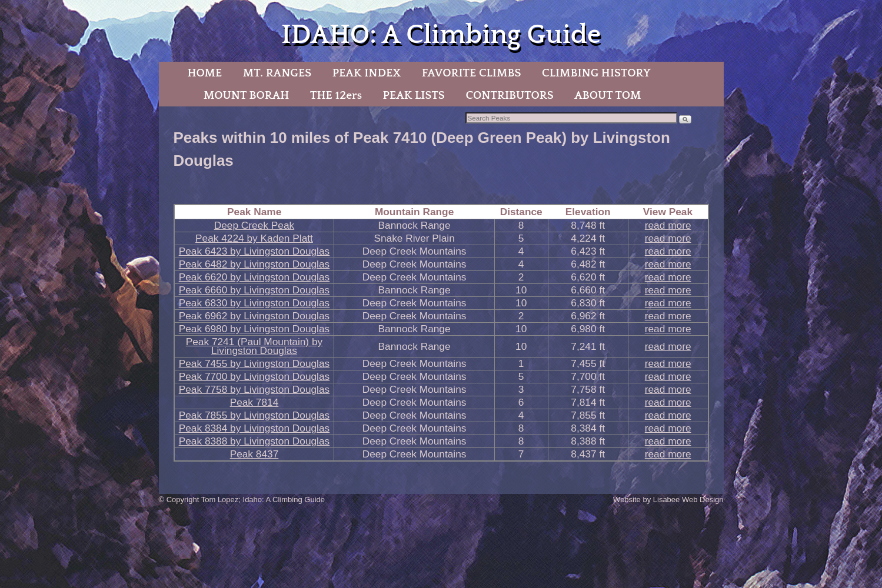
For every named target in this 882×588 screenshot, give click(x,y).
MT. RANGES (277, 72)
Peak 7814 (254, 402)
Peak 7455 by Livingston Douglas (254, 363)
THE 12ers (336, 95)
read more (668, 225)
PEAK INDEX (366, 72)
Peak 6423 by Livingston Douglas (254, 251)
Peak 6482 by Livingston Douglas (254, 264)
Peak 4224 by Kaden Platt (254, 238)
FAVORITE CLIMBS (471, 72)
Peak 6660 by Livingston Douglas (254, 290)
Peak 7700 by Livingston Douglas (254, 376)
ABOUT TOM (607, 95)
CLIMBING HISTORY (596, 72)
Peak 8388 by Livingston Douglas (254, 441)
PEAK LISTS (414, 95)
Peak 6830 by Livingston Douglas (254, 303)
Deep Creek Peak (254, 225)
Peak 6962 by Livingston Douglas (254, 316)
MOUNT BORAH (246, 95)
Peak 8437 (254, 454)
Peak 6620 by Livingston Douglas (254, 277)
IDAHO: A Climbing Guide (441, 35)
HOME (204, 72)
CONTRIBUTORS (509, 95)
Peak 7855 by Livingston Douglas (254, 415)
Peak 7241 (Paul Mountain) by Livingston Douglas (254, 346)
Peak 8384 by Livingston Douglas (254, 428)
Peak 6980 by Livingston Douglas (254, 329)
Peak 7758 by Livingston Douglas (254, 389)
